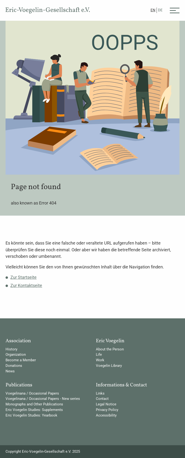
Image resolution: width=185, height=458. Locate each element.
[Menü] (174, 10)
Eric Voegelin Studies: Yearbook (31, 415)
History (11, 349)
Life (99, 354)
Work (100, 360)
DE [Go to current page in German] (160, 10)
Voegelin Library (109, 365)
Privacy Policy (107, 410)
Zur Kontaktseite (26, 285)
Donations (14, 365)
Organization (16, 354)
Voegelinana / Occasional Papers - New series (43, 398)
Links (100, 393)
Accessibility (106, 415)
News (10, 371)
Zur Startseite (23, 277)
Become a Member (21, 360)
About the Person (110, 349)
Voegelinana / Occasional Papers (32, 393)
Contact (102, 398)
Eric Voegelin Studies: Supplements (34, 410)
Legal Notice (106, 404)
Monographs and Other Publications (34, 404)
